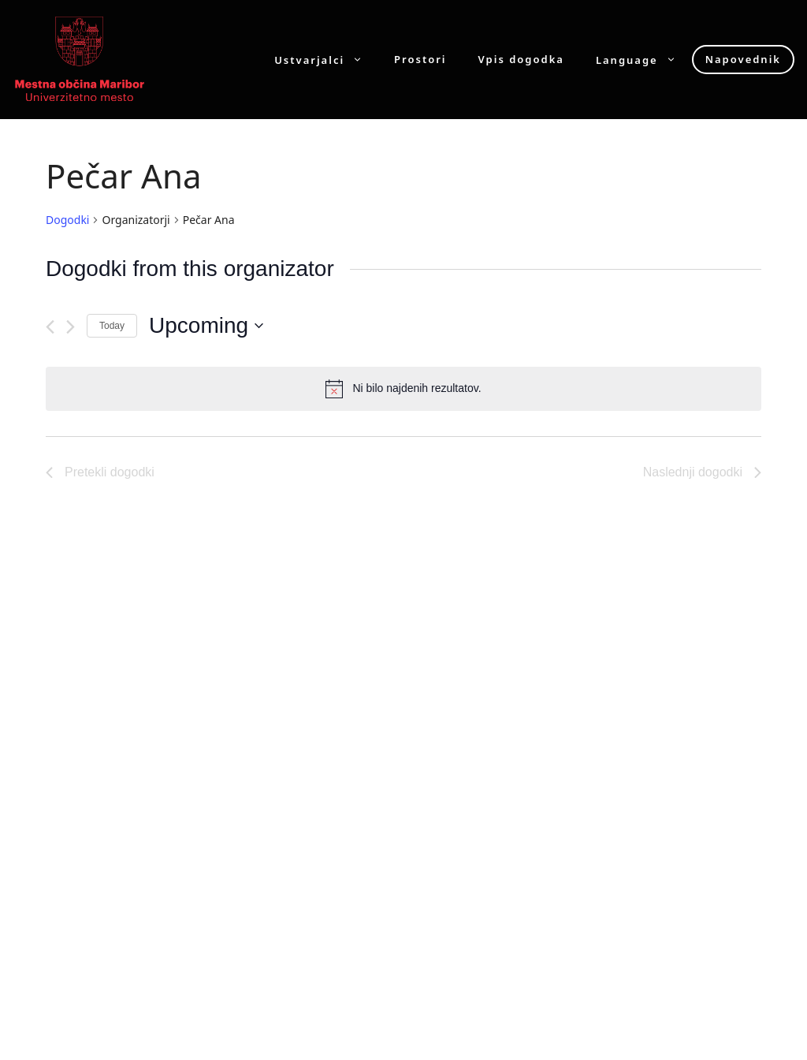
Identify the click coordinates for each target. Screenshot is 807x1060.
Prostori (420, 59)
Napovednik (743, 59)
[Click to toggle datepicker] (206, 326)
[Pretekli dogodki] (50, 326)
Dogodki (67, 219)
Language (644, 59)
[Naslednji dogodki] (70, 326)
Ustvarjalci (326, 59)
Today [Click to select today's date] (112, 325)
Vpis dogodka (521, 59)
